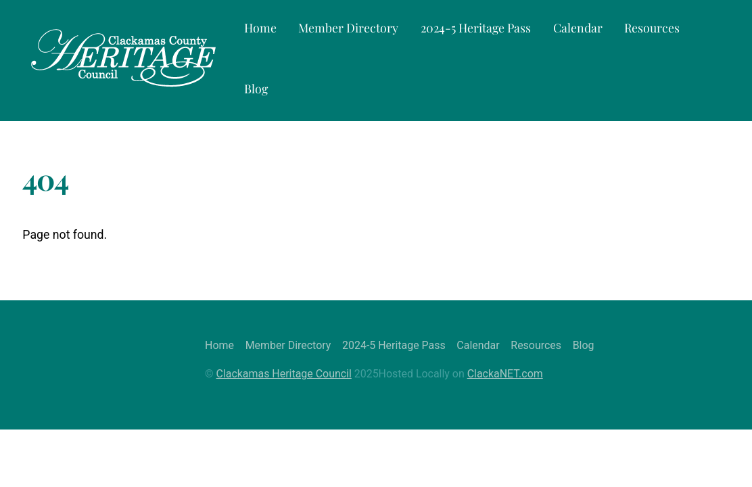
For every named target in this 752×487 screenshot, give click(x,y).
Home (260, 27)
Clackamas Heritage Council (284, 373)
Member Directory (348, 27)
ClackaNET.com (505, 373)
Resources (652, 27)
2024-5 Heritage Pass (476, 27)
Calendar (578, 27)
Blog (256, 88)
